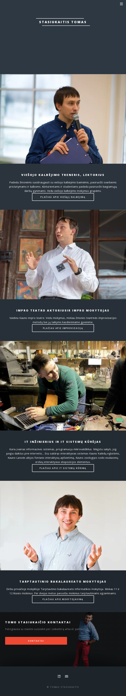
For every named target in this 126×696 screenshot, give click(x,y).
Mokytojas (71, 39)
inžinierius (60, 35)
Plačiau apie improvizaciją (63, 328)
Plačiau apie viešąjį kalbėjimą (62, 197)
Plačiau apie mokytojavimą (63, 599)
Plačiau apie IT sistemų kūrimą (63, 468)
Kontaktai (63, 51)
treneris (57, 31)
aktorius (102, 31)
